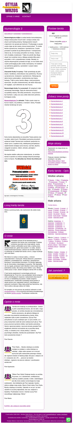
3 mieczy (63, 237)
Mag (58, 180)
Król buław (56, 259)
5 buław (55, 254)
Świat (52, 196)
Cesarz (62, 182)
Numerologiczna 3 (27, 33)
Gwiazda (60, 193)
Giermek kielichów (61, 234)
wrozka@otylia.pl (9, 291)
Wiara (50, 184)
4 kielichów (58, 223)
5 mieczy (57, 239)
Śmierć (65, 189)
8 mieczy (58, 241)
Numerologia (17, 33)
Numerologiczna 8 (57, 121)
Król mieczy (62, 245)
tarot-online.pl (8, 33)
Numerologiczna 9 (57, 124)
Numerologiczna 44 (57, 136)
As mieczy (60, 243)
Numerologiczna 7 (57, 118)
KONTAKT (26, 16)
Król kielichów (52, 232)
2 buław (56, 252)
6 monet (62, 210)
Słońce (58, 194)
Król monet (56, 215)
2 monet (56, 208)
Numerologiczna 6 (57, 115)
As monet (56, 214)
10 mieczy (52, 243)
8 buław (55, 255)
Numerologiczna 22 (57, 130)
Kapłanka (65, 180)
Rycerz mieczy (52, 245)
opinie (64, 41)
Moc (49, 189)
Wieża (52, 193)
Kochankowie (58, 184)
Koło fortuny (61, 187)
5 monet (56, 210)
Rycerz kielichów (60, 230)
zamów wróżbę (16, 293)
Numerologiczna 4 (57, 110)
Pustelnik (51, 187)
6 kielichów (58, 225)
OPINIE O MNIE (13, 16)
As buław (56, 257)
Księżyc (50, 194)
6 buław (62, 254)
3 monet (63, 208)
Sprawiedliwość (61, 185)
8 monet (56, 212)
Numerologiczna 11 (57, 127)
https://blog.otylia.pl (54, 161)
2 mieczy (56, 237)
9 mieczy (65, 241)
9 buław (62, 255)
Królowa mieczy (53, 246)
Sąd (65, 194)
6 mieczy (64, 239)
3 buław (62, 252)
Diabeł (65, 191)
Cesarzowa (53, 182)
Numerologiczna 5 (57, 113)
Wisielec (57, 189)
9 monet (62, 212)
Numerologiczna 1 (57, 101)
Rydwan (50, 185)
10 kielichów (59, 228)
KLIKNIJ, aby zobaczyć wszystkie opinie (17, 406)
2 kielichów (57, 221)
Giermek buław (58, 261)
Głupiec (51, 180)
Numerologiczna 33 (57, 133)
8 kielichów (58, 226)
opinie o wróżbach (62, 414)
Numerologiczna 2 (57, 104)
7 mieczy (51, 241)
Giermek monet (58, 217)
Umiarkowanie (54, 191)
